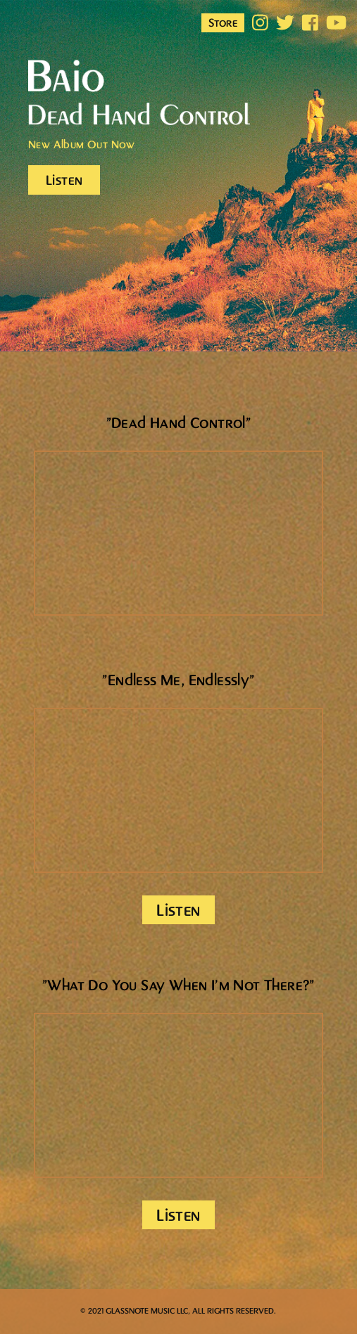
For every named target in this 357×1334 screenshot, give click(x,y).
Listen (64, 181)
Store (222, 23)
